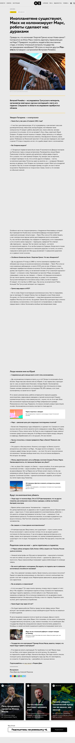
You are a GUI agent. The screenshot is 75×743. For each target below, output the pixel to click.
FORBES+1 (65, 3)
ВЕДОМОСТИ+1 (58, 3)
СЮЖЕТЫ (9, 3)
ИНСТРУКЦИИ (16, 3)
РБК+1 (51, 3)
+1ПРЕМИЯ (45, 3)
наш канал (28, 663)
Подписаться (59, 729)
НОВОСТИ (2, 3)
